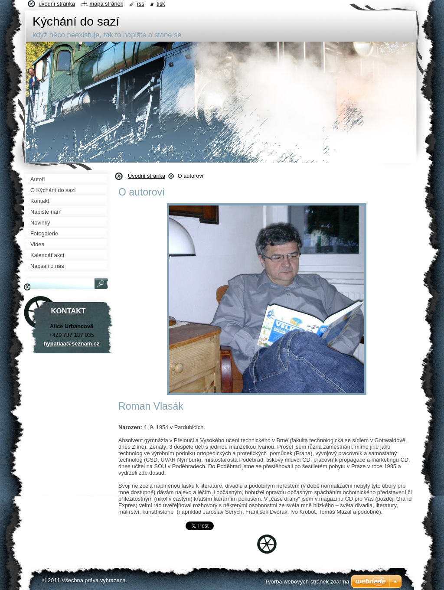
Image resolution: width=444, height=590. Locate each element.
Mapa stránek (107, 3)
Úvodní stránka (146, 176)
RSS (140, 3)
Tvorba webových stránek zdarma (306, 581)
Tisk (161, 3)
